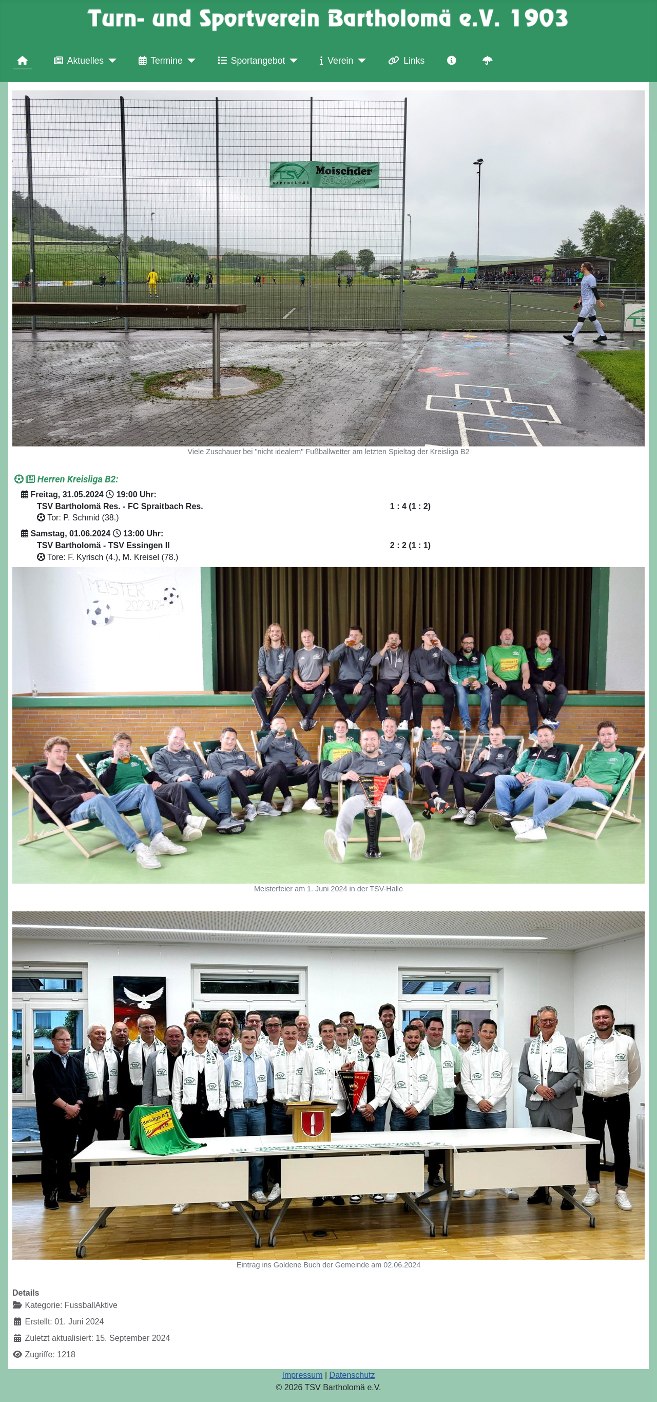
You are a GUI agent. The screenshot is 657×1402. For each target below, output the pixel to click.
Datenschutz (352, 1375)
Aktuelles (77, 60)
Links (404, 60)
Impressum (302, 1375)
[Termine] (189, 60)
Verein (334, 60)
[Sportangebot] (291, 60)
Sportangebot (249, 60)
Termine (158, 60)
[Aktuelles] (110, 60)
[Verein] (359, 60)
